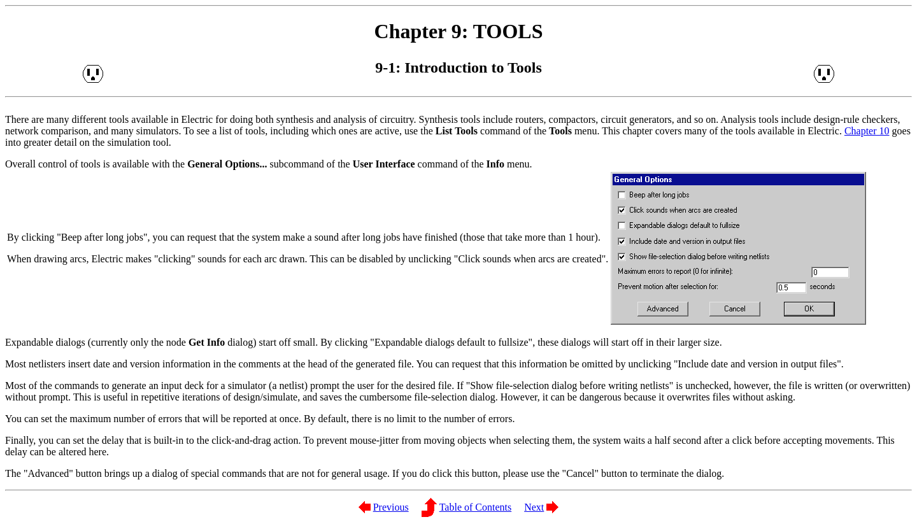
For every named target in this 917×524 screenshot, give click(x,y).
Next (534, 507)
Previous (391, 507)
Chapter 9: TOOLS (458, 31)
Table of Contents (475, 507)
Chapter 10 (867, 130)
